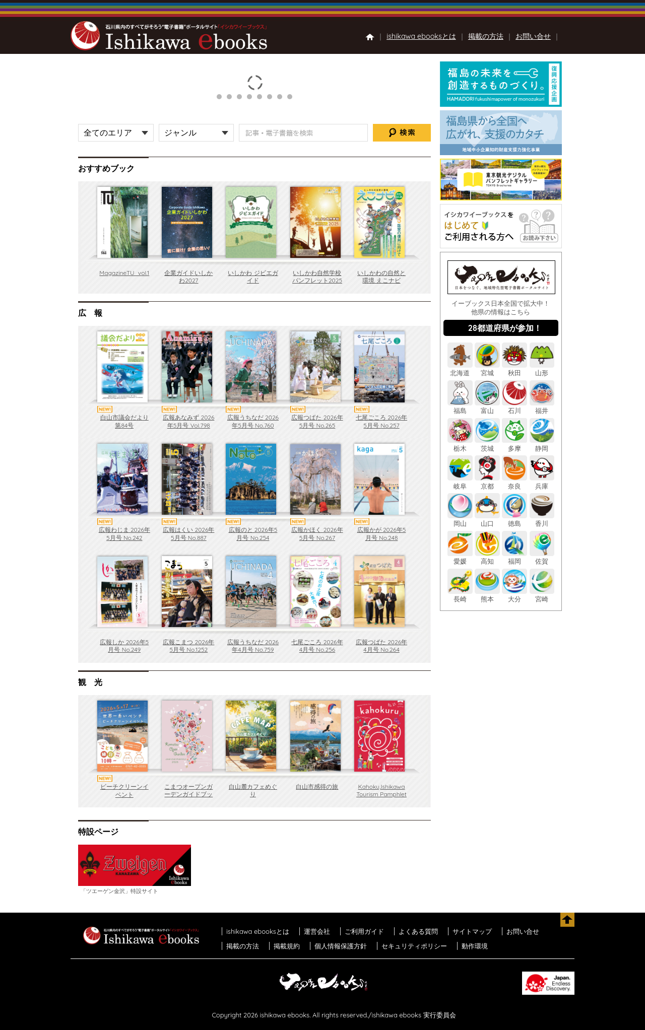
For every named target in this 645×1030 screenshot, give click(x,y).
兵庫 (542, 482)
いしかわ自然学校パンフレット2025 (317, 277)
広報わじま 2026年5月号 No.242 (124, 533)
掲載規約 (287, 946)
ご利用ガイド (364, 931)
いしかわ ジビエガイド (253, 277)
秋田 (514, 369)
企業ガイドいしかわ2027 (188, 277)
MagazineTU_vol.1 (124, 273)
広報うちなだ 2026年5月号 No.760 (253, 421)
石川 (514, 407)
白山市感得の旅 (317, 786)
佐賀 (542, 557)
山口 (487, 519)
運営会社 (317, 931)
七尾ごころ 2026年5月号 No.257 (381, 421)
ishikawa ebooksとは (421, 36)
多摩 (514, 444)
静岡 (542, 444)
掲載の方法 (485, 36)
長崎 (460, 595)
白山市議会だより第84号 (124, 421)
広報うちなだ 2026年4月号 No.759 (253, 646)
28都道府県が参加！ (505, 328)
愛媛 (460, 557)
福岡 (514, 557)
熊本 (487, 595)
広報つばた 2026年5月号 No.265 (317, 421)
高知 (487, 557)
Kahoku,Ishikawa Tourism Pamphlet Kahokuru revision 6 (381, 798)
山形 (542, 369)
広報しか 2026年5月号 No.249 (124, 646)
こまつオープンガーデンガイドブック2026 (188, 794)
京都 (487, 482)
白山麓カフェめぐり (253, 790)
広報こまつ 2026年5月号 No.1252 (188, 646)
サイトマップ (472, 931)
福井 (542, 407)
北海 (460, 369)
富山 (487, 407)
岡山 (460, 519)
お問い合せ (533, 36)
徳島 (514, 519)
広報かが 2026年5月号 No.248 (381, 533)
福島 (460, 407)
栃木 (460, 444)
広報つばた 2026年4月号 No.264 (381, 646)
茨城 (487, 444)
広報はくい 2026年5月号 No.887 (188, 533)
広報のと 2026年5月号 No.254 (253, 533)
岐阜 (460, 482)
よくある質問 (418, 931)
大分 (514, 595)
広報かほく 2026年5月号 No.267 (317, 533)
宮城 (487, 369)
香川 (542, 519)
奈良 (514, 482)
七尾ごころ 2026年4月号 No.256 (317, 646)
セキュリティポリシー (414, 946)
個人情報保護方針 (340, 946)
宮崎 (542, 595)
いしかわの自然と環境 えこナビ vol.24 (381, 280)
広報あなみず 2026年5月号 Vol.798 (188, 421)
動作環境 (475, 946)
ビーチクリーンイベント (124, 790)
